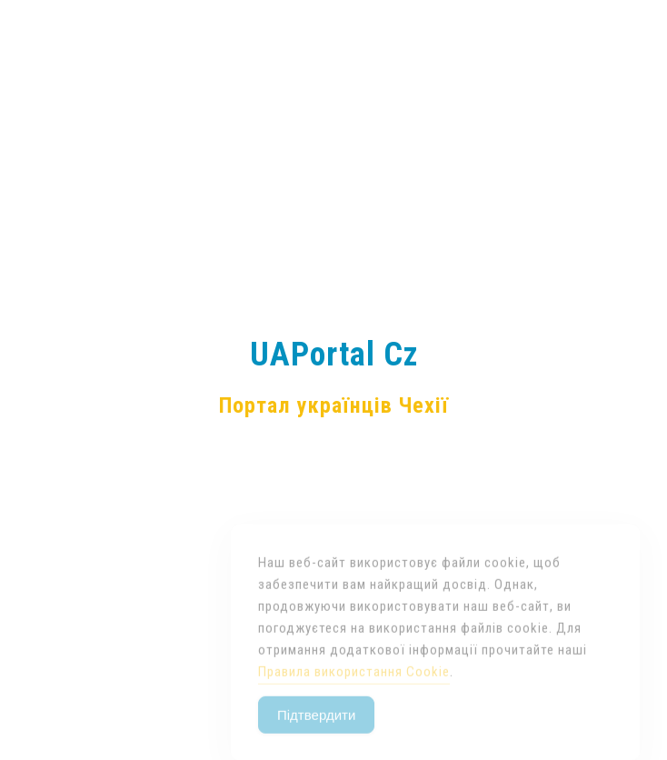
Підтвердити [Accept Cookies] (316, 727)
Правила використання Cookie (354, 684)
